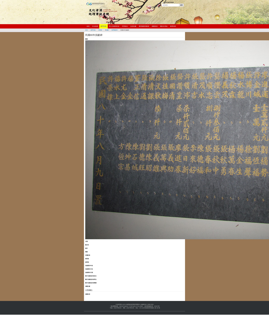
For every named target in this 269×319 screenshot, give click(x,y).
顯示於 (87, 245)
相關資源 (155, 26)
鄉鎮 (86, 251)
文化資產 (95, 26)
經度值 (87, 258)
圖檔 (86, 39)
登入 (159, 7)
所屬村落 (87, 255)
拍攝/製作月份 (89, 269)
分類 (86, 241)
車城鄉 (107, 30)
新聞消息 (173, 26)
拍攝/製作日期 (89, 272)
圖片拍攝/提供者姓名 (90, 276)
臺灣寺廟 (103, 26)
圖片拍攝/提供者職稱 (90, 283)
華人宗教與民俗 (114, 26)
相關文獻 (87, 286)
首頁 (88, 26)
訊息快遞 (133, 26)
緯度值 (87, 262)
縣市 (86, 248)
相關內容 (87, 294)
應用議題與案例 (144, 26)
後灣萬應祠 (115, 30)
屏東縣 (100, 30)
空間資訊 (125, 26)
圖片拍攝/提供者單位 (90, 279)
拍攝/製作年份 (89, 265)
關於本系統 (163, 26)
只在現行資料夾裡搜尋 (168, 2)
